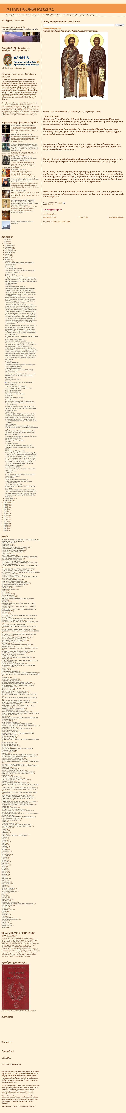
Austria (4, 834)
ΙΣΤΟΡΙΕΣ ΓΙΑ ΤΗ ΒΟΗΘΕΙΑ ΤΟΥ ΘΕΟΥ (14, 652)
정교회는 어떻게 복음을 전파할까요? (15, 339)
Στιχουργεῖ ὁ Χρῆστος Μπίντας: (13, 438)
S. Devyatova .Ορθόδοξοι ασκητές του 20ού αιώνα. (17, 903)
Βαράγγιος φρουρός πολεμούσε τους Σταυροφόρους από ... (21, 281)
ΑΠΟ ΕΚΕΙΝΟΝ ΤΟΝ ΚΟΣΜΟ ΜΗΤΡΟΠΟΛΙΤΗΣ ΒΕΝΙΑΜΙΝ (20, 566)
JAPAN (4, 874)
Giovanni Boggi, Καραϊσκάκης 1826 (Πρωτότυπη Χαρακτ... (21, 309)
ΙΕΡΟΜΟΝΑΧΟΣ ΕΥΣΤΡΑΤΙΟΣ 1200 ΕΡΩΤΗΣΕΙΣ (17, 651)
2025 (5, 241)
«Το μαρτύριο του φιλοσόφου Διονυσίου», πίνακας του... (20, 318)
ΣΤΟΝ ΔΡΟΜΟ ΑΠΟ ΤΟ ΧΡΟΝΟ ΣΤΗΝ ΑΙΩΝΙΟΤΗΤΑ (18, 787)
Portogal (4, 897)
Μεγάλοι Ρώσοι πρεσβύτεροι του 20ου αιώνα (15, 682)
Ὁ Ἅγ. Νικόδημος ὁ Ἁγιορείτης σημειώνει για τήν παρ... (20, 357)
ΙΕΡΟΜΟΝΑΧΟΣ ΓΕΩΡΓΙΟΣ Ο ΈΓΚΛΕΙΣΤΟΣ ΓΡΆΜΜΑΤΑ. (20, 648)
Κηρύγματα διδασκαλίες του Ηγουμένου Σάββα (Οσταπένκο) (20, 674)
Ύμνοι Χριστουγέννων (8, 823)
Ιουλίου (7, 254)
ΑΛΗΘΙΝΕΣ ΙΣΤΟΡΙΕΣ (8, 555)
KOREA (4, 877)
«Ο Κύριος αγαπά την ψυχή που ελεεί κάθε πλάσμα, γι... (20, 278)
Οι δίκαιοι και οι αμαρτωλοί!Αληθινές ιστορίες (15, 711)
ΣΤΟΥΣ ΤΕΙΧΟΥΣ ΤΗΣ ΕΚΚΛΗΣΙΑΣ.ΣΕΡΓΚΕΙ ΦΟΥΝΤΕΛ (19, 789)
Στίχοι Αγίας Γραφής (8, 781)
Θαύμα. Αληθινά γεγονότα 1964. (11, 642)
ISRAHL (4, 871)
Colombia (5, 846)
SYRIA (4, 911)
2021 (5, 506)
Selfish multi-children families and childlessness (18, 346)
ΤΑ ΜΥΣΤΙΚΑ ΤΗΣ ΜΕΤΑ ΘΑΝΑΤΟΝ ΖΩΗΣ (15, 803)
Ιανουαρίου (8, 500)
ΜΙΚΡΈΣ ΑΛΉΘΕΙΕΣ (11, 384)
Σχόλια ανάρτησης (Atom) (61, 221)
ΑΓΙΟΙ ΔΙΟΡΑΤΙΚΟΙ (7, 545)
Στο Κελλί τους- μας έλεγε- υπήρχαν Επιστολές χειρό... (20, 270)
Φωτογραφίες (6, 827)
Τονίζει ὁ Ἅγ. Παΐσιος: (11, 404)
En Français (5, 854)
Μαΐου (7, 257)
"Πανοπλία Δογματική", (11, 410)
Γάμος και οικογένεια (8, 597)
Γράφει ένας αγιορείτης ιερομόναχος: (15, 302)
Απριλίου (8, 259)
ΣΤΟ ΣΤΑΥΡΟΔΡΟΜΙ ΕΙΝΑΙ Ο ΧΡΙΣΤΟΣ (14, 783)
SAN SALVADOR (7, 905)
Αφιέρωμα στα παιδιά (8, 589)
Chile (3, 843)
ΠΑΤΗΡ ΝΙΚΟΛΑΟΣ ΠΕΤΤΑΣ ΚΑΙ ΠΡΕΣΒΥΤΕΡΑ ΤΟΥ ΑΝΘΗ (20, 739)
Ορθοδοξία (5, 721)
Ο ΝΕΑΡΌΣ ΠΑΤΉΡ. (10, 274)
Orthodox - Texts (7, 889)
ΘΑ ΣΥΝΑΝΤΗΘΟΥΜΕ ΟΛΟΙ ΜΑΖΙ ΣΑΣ (14, 640)
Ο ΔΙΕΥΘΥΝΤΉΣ (9, 472)
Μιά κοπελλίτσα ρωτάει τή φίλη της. (14, 394)
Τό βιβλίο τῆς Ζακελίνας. (11, 443)
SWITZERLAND (7, 910)
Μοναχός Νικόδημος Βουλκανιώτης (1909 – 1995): (19, 370)
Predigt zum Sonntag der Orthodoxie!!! (15, 341)
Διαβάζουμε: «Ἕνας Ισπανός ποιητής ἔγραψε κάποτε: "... (20, 288)
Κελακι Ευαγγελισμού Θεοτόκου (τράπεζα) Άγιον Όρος (20, 431)
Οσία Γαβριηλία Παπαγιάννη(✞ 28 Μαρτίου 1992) (19, 445)
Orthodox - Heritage (8, 888)
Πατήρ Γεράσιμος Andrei (9, 730)
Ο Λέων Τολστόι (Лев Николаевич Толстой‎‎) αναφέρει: (20, 299)
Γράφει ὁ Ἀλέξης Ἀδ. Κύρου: (13, 379)
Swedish (4, 908)
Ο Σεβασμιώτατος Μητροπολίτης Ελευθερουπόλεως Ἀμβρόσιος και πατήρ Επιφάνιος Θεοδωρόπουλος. (24, 158)
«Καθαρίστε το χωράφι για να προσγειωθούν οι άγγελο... (20, 292)
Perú (3, 894)
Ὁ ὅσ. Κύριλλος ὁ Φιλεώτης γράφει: (15, 440)
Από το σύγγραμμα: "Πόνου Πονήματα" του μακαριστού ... (21, 332)
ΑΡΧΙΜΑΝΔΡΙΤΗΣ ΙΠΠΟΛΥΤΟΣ (11, 580)
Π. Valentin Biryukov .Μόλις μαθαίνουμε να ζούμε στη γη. (19, 725)
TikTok (4, 913)
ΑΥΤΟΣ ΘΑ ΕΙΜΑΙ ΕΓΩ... (19, 169)
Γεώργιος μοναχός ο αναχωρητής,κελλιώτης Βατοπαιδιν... (21, 493)
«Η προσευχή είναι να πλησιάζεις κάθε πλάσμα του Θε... (20, 456)
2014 (5, 519)
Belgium (4, 837)
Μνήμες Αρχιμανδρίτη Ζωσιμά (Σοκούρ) (14, 691)
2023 (5, 502)
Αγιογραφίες (5, 544)
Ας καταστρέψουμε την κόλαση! (11, 586)
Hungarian (5, 865)
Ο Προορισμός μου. (10, 323)
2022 (5, 504)
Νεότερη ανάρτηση (49, 217)
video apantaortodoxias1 (9, 919)
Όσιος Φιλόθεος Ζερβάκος (10, 722)
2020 (5, 508)
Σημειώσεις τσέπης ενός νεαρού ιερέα (13, 770)
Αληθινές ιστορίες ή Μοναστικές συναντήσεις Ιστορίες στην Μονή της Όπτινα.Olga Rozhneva (20, 557)
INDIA (3, 866)
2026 (5, 239)
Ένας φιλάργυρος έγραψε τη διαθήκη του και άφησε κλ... (20, 364)
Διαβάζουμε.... (9, 284)
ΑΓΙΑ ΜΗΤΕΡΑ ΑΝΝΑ (8, 542)
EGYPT (4, 852)
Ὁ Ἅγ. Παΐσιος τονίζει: (11, 371)
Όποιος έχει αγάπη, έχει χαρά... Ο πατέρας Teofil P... (19, 290)
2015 (5, 517)
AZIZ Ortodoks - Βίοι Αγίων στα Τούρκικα (14, 835)
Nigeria (4, 885)
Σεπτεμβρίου (9, 250)
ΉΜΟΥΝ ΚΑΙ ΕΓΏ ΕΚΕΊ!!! (12, 363)
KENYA (4, 876)
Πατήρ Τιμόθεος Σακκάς (9, 744)
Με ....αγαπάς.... (9, 399)
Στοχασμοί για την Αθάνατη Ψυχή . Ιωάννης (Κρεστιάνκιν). (19, 792)
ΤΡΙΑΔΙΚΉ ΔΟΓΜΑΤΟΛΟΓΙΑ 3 (13, 484)
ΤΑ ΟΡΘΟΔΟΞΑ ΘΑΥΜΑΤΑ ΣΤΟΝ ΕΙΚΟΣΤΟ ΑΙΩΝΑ (18, 804)
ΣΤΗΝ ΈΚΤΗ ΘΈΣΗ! (10, 470)
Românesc (5, 900)
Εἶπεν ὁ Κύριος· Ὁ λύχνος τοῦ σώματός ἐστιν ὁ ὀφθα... (20, 468)
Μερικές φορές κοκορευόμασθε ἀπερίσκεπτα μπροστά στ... (21, 325)
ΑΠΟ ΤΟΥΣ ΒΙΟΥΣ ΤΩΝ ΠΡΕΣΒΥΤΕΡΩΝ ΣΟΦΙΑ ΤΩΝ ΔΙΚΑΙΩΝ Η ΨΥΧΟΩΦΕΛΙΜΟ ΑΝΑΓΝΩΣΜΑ (18, 569)
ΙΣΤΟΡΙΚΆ (5, 659)
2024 (5, 243)
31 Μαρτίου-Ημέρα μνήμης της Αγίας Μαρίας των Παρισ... (21, 306)
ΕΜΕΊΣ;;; (7, 449)
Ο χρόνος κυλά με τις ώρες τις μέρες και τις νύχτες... (19, 304)
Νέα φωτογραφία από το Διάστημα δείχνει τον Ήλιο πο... (20, 417)
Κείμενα (4, 668)
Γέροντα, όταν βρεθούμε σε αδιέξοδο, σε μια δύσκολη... (20, 458)
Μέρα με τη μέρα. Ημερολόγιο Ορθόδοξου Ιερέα (16, 683)
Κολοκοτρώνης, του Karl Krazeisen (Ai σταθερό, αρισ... (20, 329)
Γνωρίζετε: (5, 601)
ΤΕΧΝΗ (4, 806)
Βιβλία (3, 590)
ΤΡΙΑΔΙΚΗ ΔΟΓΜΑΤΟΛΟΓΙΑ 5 (13, 366)
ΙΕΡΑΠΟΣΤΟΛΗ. (7, 646)
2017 (5, 513)
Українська (5, 924)
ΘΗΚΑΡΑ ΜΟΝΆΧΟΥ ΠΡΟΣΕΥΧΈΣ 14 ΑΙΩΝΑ (16, 645)
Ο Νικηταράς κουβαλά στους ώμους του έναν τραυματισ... (21, 311)
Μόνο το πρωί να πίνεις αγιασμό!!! (14, 465)
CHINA (4, 845)
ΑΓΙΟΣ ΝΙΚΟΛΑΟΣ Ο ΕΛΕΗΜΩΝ (12, 552)
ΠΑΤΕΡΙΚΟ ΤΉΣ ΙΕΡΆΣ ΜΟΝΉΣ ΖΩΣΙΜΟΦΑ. (16, 728)
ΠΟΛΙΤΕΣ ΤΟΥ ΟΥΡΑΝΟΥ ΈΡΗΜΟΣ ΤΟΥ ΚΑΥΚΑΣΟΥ (18, 755)
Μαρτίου (8, 261)
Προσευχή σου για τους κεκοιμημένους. (14, 759)
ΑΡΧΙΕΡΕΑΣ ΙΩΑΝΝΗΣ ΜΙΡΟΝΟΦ (12, 575)
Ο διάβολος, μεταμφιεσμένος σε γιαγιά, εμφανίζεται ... (20, 301)
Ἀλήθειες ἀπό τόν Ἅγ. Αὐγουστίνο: (14, 397)
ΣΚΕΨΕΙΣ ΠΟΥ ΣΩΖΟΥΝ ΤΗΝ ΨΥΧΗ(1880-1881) (17, 773)
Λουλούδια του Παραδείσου (10, 680)
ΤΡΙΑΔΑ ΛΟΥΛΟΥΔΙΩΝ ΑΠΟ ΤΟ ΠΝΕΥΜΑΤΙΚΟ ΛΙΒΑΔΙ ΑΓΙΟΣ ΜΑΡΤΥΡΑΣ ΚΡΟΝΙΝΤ (19, 817)
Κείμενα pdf (5, 669)
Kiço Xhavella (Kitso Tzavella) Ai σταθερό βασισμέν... (20, 308)
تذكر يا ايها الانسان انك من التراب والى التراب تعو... (18, 388)
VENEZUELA (6, 917)
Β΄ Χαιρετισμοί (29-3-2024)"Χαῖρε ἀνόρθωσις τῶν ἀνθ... (20, 414)
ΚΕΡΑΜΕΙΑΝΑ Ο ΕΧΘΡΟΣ (10, 671)
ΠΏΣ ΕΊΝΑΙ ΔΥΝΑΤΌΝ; (18, 190)
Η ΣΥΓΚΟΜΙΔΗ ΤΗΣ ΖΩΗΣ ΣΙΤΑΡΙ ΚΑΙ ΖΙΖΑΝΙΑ (16, 637)
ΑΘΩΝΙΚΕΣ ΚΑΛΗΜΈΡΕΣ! (12, 434)
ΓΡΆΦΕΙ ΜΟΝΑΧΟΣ (10, 424)
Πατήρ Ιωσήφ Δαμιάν (8, 738)
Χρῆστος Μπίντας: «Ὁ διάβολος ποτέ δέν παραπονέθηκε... (21, 408)
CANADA (4, 841)
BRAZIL (4, 840)
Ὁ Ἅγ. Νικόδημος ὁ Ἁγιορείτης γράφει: (15, 386)
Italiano (4, 872)
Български (5, 920)
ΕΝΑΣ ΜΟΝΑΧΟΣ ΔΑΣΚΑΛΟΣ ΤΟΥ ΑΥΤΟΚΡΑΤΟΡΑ (19, 263)
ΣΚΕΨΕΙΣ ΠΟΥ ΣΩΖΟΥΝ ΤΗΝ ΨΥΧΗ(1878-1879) (17, 772)
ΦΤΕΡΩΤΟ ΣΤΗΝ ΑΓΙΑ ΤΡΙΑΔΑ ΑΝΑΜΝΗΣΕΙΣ (16, 824)
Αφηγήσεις (5, 587)
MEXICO (4, 880)
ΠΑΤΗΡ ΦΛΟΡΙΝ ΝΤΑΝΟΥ (10, 745)
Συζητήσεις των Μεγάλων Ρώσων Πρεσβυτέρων (16, 795)
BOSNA (4, 838)
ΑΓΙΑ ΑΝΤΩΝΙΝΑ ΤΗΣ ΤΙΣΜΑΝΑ (12, 541)
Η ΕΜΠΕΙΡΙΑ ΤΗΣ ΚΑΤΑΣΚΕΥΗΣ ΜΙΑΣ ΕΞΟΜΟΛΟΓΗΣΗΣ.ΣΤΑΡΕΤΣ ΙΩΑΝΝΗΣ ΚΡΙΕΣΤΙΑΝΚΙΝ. (19, 625)
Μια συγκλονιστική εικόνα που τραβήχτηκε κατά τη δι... (20, 406)
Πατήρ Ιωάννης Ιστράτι (9, 736)
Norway (4, 886)
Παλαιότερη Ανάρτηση (116, 217)
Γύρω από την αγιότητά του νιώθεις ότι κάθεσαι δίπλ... (20, 415)
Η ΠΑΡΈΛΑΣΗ (9, 488)
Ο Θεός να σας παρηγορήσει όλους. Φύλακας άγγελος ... (20, 489)
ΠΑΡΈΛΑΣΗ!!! (9, 497)
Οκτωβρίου (8, 249)
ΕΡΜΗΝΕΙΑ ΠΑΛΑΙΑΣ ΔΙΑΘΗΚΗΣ (12, 620)
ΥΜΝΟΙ (4, 821)
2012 (5, 523)
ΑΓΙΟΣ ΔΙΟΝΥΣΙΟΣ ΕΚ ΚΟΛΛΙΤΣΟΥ (13, 549)
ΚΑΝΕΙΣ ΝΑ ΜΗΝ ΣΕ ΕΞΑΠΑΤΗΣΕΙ (13, 663)
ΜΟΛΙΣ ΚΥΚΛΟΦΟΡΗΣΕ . (12, 476)
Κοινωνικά (5, 677)
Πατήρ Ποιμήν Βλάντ (8, 742)
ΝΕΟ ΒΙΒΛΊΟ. (9, 377)
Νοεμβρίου (8, 247)
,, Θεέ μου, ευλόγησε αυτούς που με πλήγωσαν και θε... (20, 294)
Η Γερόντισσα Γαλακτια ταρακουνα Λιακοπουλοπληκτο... (20, 331)
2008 (5, 530)
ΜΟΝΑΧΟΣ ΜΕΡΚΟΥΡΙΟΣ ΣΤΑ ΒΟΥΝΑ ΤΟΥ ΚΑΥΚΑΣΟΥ (19, 694)
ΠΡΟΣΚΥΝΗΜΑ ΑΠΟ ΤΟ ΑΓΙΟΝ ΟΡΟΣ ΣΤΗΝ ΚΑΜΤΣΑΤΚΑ (20, 761)
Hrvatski (4, 863)
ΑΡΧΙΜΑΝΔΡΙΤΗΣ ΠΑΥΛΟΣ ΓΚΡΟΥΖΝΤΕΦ (15, 583)
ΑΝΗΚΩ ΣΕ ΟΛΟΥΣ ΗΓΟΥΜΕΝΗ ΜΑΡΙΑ (14, 561)
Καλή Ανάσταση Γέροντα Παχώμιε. (22, 134)
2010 (5, 527)
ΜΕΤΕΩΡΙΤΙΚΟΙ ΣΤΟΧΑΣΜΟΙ (11, 688)
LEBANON (5, 879)
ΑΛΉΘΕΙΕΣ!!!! (9, 395)
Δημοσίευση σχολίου (49, 214)
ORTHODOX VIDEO (8, 891)
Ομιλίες (4, 716)
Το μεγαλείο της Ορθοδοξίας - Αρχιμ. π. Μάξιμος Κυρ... (20, 348)
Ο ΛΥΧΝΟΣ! (8, 361)
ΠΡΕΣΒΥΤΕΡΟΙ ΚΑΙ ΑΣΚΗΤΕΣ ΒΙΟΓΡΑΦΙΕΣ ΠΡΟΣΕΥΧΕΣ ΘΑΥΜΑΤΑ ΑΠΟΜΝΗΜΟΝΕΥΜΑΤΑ (20, 757)
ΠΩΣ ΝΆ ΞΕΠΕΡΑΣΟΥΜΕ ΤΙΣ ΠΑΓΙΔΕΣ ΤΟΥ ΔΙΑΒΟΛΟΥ (19, 766)
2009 (5, 528)
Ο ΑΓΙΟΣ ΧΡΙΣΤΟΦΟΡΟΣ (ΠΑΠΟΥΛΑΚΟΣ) (15, 700)
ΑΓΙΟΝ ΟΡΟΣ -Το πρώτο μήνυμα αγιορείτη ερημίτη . (19, 426)
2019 (5, 509)
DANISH (4, 849)
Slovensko (5, 907)
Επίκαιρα (4, 614)
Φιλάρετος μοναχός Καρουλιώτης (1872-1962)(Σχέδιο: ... (20, 495)
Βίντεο (4, 592)
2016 (5, 515)
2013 (5, 521)
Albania (4, 829)
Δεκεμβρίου (8, 245)
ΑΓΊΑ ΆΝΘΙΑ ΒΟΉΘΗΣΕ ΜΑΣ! (13, 295)
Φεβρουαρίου (9, 498)
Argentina (5, 831)
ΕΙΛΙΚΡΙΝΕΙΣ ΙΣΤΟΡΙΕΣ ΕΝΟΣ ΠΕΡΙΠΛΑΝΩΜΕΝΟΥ (18, 609)
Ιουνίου (7, 256)
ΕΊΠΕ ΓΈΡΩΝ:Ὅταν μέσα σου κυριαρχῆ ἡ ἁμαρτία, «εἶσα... (21, 350)
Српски (4, 922)
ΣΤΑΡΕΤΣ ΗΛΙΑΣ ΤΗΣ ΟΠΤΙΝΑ (11, 778)
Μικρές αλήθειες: (9, 359)
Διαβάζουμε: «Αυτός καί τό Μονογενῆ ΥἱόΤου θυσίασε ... (20, 353)
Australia (4, 832)
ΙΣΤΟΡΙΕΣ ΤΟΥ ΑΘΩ (8, 656)
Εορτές (4, 612)
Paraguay (5, 893)
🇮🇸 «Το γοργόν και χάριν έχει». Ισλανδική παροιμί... (19, 382)
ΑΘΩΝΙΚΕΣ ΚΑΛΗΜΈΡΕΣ (12, 467)
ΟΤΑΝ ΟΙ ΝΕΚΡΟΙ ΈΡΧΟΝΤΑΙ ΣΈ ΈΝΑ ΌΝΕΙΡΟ (17, 724)
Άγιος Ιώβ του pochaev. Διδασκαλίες (13, 550)
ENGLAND (5, 855)
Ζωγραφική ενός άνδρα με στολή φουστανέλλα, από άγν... (21, 313)
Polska (4, 896)
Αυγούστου (8, 252)
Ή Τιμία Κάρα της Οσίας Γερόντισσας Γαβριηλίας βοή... (20, 432)
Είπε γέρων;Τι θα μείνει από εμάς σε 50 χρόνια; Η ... (19, 401)
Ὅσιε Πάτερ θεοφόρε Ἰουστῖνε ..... (14, 268)
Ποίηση (4, 753)
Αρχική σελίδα (83, 217)
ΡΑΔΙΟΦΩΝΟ (6, 767)
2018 (5, 511)
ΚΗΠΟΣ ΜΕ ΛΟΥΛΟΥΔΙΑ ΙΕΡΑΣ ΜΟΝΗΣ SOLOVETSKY (19, 673)
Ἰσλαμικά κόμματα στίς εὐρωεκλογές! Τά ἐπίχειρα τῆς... (20, 474)
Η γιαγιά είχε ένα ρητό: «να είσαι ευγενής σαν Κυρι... (19, 297)
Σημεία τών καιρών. (17, 212)
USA (3, 916)
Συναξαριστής (6, 800)
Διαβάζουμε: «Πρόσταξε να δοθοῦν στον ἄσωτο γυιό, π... (21, 355)
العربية (4, 927)
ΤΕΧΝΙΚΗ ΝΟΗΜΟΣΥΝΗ (9, 807)
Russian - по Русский (8, 902)
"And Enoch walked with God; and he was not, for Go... (20, 460)
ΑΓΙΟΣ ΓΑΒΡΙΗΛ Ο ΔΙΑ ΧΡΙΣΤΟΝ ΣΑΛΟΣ (14, 547)
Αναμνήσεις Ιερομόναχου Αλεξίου (12, 559)
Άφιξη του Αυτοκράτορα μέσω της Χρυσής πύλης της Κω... (21, 351)
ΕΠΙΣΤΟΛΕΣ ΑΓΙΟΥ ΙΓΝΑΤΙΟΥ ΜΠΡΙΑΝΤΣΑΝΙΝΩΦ (17, 618)
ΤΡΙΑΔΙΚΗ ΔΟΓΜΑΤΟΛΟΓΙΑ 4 (13, 368)
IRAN (3, 868)
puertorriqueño (6, 899)
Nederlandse (5, 882)
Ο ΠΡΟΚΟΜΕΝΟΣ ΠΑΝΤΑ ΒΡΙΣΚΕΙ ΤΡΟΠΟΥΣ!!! (18, 461)
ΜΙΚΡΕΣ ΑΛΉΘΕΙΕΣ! (11, 334)
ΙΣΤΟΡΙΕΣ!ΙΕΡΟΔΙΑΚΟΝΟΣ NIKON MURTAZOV (17, 657)
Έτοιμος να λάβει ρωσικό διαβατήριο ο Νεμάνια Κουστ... (20, 403)
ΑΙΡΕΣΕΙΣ (5, 553)
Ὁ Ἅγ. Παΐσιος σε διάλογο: (12, 392)
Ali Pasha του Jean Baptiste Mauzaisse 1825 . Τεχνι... (20, 322)
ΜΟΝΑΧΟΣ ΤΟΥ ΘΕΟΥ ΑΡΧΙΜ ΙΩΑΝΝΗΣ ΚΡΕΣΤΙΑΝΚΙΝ (19, 697)
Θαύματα (50, 204)
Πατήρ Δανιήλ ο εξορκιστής (10, 731)
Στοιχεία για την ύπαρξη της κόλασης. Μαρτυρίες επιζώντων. (20, 784)
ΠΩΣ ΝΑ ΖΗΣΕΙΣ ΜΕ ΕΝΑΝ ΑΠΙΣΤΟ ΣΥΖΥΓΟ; (16, 764)
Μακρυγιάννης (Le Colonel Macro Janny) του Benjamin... (21, 320)
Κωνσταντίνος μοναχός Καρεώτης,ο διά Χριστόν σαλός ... (21, 491)
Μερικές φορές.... (9, 412)
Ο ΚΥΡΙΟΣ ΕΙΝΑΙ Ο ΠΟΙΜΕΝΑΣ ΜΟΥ (13, 708)
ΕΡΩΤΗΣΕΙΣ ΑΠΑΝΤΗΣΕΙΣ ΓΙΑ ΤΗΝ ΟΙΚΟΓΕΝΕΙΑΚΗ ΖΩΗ (20, 621)
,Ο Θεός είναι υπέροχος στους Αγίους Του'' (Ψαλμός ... (20, 463)
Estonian (4, 858)
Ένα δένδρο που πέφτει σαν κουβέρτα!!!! (16, 479)
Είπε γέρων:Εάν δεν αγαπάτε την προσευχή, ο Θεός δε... (21, 315)
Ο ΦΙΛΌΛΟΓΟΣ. (9, 478)
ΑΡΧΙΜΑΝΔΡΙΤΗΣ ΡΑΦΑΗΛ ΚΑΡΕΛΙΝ (13, 584)
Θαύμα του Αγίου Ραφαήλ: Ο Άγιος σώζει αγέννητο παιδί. (70, 30)
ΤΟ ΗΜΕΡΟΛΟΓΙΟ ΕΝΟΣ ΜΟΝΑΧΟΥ (13, 809)
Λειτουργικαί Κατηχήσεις (9, 679)
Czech (4, 848)
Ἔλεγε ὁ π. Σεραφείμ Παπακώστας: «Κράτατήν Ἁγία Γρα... (21, 453)
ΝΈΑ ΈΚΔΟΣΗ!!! (9, 266)
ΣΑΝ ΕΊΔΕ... (8, 442)
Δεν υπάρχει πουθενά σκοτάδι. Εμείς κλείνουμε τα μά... (20, 327)
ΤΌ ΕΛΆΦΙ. (8, 381)
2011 (5, 525)
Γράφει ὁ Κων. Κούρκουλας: (12, 272)
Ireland (4, 869)
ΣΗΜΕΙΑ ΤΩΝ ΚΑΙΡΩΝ (9, 769)
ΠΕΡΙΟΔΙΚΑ (5, 747)
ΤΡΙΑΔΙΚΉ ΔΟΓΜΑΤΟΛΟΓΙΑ (10, 820)
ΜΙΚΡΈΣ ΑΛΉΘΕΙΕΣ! (11, 283)
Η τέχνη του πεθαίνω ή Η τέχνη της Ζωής (14, 638)
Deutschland (5, 851)
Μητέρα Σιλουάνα (7, 690)
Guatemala (5, 862)
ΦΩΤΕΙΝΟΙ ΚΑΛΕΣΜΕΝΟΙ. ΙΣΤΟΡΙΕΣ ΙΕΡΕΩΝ (16, 826)
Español (4, 857)
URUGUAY (5, 914)
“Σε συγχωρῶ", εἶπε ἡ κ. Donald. (14, 276)
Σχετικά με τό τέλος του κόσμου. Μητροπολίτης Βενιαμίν (19, 801)
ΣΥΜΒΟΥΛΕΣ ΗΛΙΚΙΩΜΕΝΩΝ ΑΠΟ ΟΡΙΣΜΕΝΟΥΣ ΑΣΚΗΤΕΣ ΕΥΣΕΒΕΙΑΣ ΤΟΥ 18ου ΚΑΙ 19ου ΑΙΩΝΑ (18, 797)
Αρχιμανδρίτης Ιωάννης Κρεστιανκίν (13, 581)
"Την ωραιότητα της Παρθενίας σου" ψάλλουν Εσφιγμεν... (21, 344)
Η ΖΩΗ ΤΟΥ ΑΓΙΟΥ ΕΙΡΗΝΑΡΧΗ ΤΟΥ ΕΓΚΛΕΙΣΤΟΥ (18, 629)
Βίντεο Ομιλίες (6, 594)
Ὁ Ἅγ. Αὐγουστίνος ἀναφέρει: (13, 390)
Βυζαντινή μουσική (7, 595)
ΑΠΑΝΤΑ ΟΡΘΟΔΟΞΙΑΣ (30, 9)
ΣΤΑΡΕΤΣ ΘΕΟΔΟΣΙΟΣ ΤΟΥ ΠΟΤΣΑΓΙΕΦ (15, 779)
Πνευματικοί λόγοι (7, 752)
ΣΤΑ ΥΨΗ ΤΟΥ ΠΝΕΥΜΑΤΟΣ (11, 776)
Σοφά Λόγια (5, 775)
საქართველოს (7, 925)
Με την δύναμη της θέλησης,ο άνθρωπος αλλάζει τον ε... (20, 419)
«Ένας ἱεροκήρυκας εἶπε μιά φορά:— (15, 286)
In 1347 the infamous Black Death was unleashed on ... (20, 447)
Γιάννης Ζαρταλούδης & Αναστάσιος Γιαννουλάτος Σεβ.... (20, 486)
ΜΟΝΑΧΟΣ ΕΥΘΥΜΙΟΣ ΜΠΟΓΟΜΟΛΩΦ (14, 693)
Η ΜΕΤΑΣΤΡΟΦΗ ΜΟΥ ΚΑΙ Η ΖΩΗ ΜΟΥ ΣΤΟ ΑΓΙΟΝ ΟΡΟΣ (20, 631)
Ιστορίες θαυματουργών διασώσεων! (13, 654)
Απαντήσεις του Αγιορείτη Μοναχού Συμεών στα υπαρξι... (21, 316)
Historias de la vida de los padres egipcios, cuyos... (19, 375)
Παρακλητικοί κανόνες (8, 727)
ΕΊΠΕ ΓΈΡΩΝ (6, 611)
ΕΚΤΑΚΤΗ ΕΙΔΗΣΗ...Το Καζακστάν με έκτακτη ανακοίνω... (21, 454)
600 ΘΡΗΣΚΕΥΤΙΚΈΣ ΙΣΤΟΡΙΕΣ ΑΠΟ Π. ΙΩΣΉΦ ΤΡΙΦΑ (19, 539)
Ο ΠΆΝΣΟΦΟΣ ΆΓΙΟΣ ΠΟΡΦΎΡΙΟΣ (13, 710)
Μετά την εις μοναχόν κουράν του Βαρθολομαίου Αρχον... (21, 436)
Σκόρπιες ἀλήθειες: (10, 264)
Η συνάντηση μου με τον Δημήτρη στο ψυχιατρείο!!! (19, 343)
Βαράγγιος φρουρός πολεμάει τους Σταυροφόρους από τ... (21, 279)
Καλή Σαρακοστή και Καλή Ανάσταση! (23, 125)
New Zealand (6, 883)
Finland (4, 860)
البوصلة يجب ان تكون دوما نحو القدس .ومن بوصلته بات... (20, 373)
